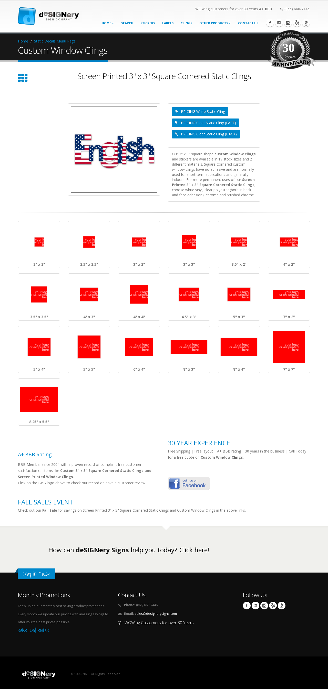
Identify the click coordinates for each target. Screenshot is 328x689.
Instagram (288, 23)
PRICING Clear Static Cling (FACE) (205, 122)
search (127, 23)
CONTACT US (248, 23)
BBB (306, 23)
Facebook (270, 23)
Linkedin (279, 23)
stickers (147, 23)
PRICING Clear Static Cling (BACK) (206, 134)
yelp (297, 23)
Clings (186, 23)
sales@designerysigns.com (156, 613)
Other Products (215, 23)
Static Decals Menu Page (55, 41)
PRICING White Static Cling (200, 111)
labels (167, 23)
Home (108, 23)
